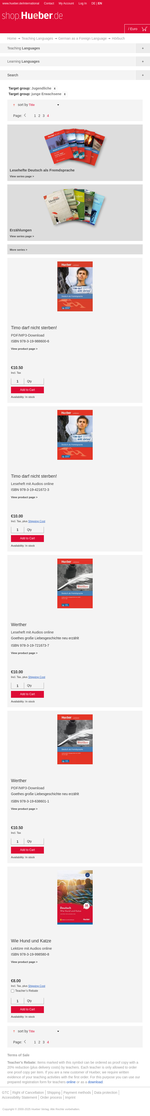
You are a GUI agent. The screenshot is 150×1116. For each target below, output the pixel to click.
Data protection (105, 1092)
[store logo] (32, 15)
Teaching (23, 48)
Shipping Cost (36, 521)
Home (11, 38)
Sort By (23, 105)
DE (93, 3)
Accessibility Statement (19, 1097)
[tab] (75, 91)
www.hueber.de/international (20, 3)
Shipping (53, 1092)
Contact (49, 3)
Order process (51, 1097)
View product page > (24, 348)
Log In (83, 3)
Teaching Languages (37, 38)
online (71, 1082)
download (95, 1082)
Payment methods (77, 1092)
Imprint (70, 1097)
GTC (5, 1092)
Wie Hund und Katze (31, 940)
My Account (66, 3)
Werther (19, 624)
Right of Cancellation (28, 1092)
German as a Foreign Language (82, 38)
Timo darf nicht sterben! (34, 327)
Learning (23, 61)
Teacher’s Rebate (26, 990)
